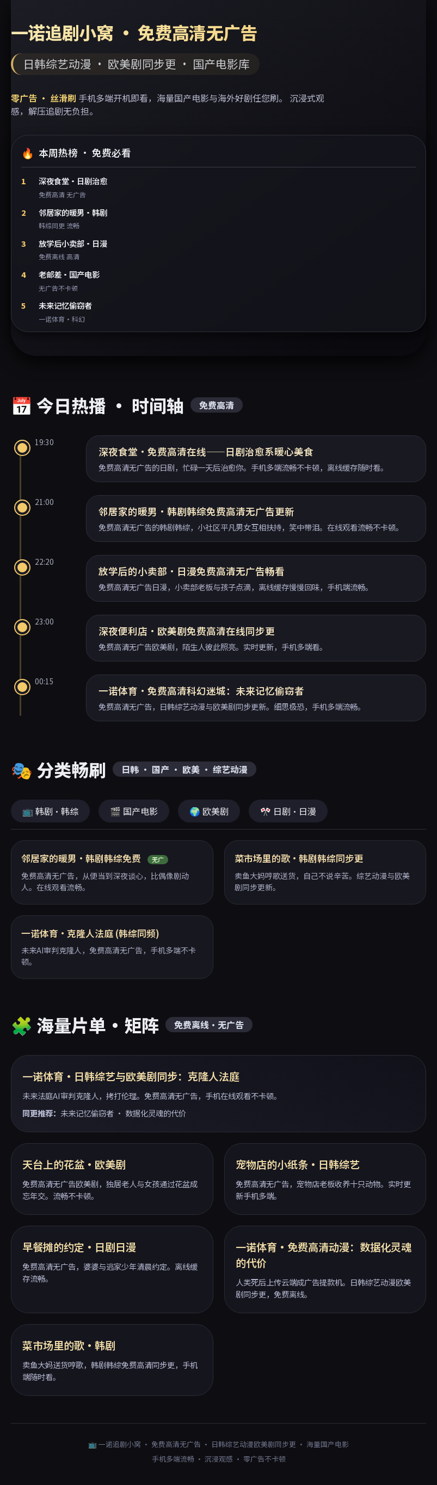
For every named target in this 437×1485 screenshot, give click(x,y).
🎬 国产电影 (134, 811)
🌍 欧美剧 (209, 811)
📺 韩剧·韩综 (50, 811)
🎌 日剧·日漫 (288, 811)
